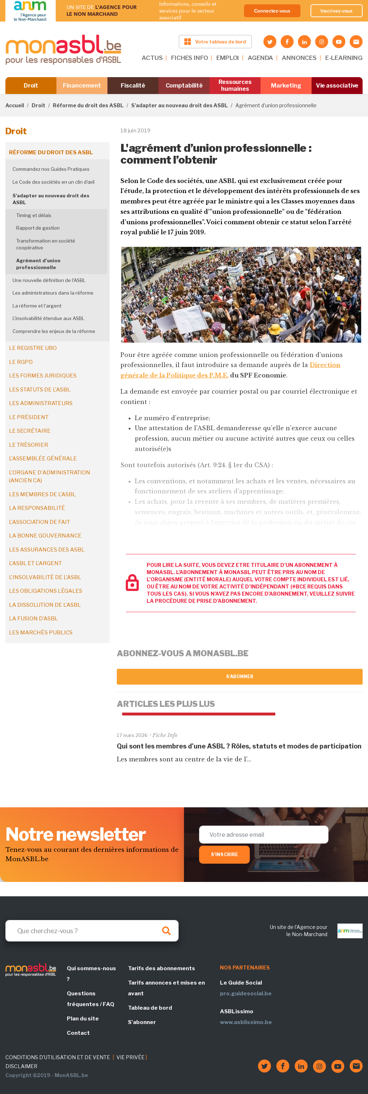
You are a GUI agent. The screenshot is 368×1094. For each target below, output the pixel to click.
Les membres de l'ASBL (42, 494)
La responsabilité (37, 508)
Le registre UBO (33, 348)
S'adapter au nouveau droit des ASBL (179, 105)
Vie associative (337, 85)
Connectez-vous (272, 10)
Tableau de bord (150, 1008)
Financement (82, 85)
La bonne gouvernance (45, 535)
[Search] (92, 931)
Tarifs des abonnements (161, 968)
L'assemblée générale (43, 458)
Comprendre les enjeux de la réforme (54, 331)
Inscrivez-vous (337, 10)
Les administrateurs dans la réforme (53, 293)
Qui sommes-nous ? (91, 973)
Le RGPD (21, 362)
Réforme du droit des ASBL (88, 105)
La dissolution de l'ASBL (45, 605)
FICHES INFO (189, 57)
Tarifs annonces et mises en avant (166, 988)
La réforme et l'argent (37, 306)
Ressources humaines (235, 85)
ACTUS (152, 57)
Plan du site (83, 1018)
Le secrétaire (30, 431)
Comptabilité (184, 85)
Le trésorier (28, 445)
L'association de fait (39, 522)
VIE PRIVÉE (130, 1057)
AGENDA (260, 57)
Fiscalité (133, 85)
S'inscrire (224, 854)
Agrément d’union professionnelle (38, 264)
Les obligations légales (45, 591)
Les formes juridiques (43, 375)
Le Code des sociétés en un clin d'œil (54, 182)
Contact (78, 1033)
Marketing (286, 85)
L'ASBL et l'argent (35, 563)
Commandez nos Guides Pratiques (51, 169)
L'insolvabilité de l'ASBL (45, 577)
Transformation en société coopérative (45, 244)
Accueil (14, 105)
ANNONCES (299, 57)
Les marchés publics (41, 632)
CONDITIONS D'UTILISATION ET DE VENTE (57, 1057)
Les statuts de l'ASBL (39, 389)
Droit (31, 85)
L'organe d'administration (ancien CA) (49, 476)
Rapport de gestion (38, 228)
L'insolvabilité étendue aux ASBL (48, 318)
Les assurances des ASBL (46, 549)
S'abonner (240, 676)
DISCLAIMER (21, 1066)
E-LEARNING (344, 57)
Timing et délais (33, 215)
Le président (29, 417)
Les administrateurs (41, 403)
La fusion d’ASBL (33, 618)
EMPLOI (227, 57)
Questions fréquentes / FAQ (90, 999)
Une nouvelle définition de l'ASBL (49, 280)
